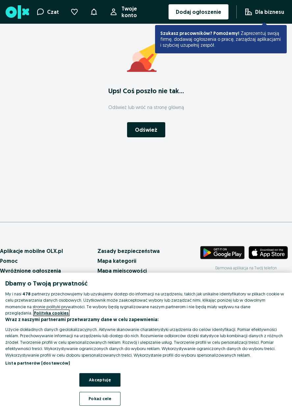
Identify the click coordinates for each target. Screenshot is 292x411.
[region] (146, 342)
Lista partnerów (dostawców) (37, 363)
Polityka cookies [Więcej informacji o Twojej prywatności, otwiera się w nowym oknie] (51, 312)
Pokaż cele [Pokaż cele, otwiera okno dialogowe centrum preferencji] (100, 398)
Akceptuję (100, 379)
